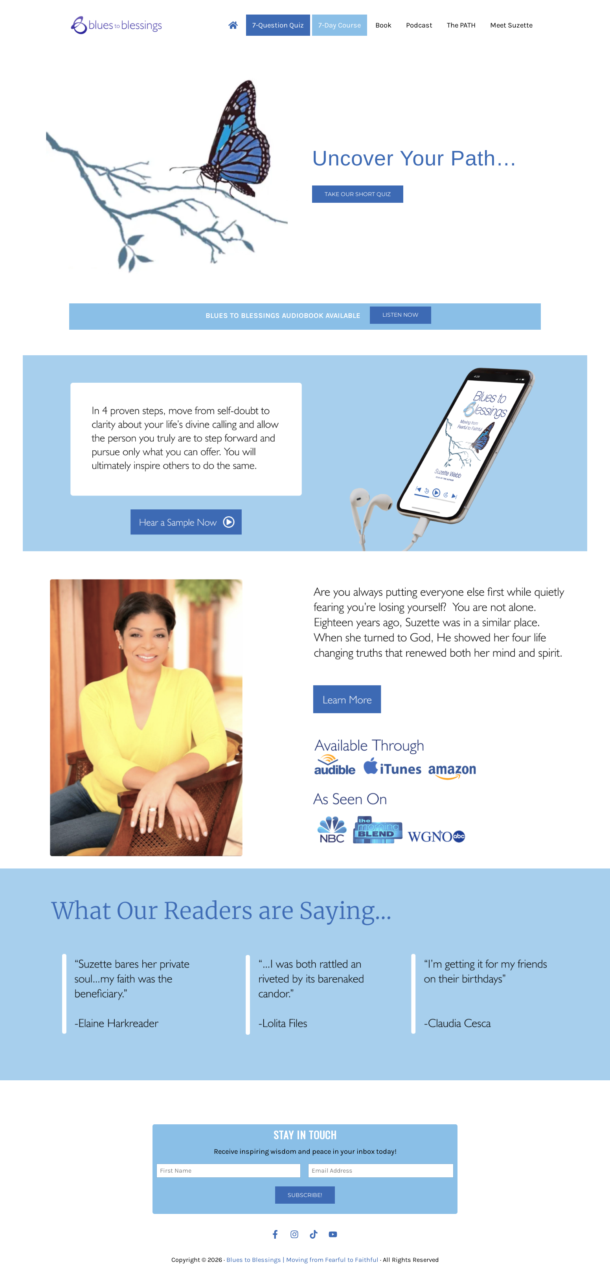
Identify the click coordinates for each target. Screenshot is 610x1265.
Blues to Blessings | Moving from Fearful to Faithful (302, 1259)
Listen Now (400, 315)
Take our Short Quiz (358, 194)
